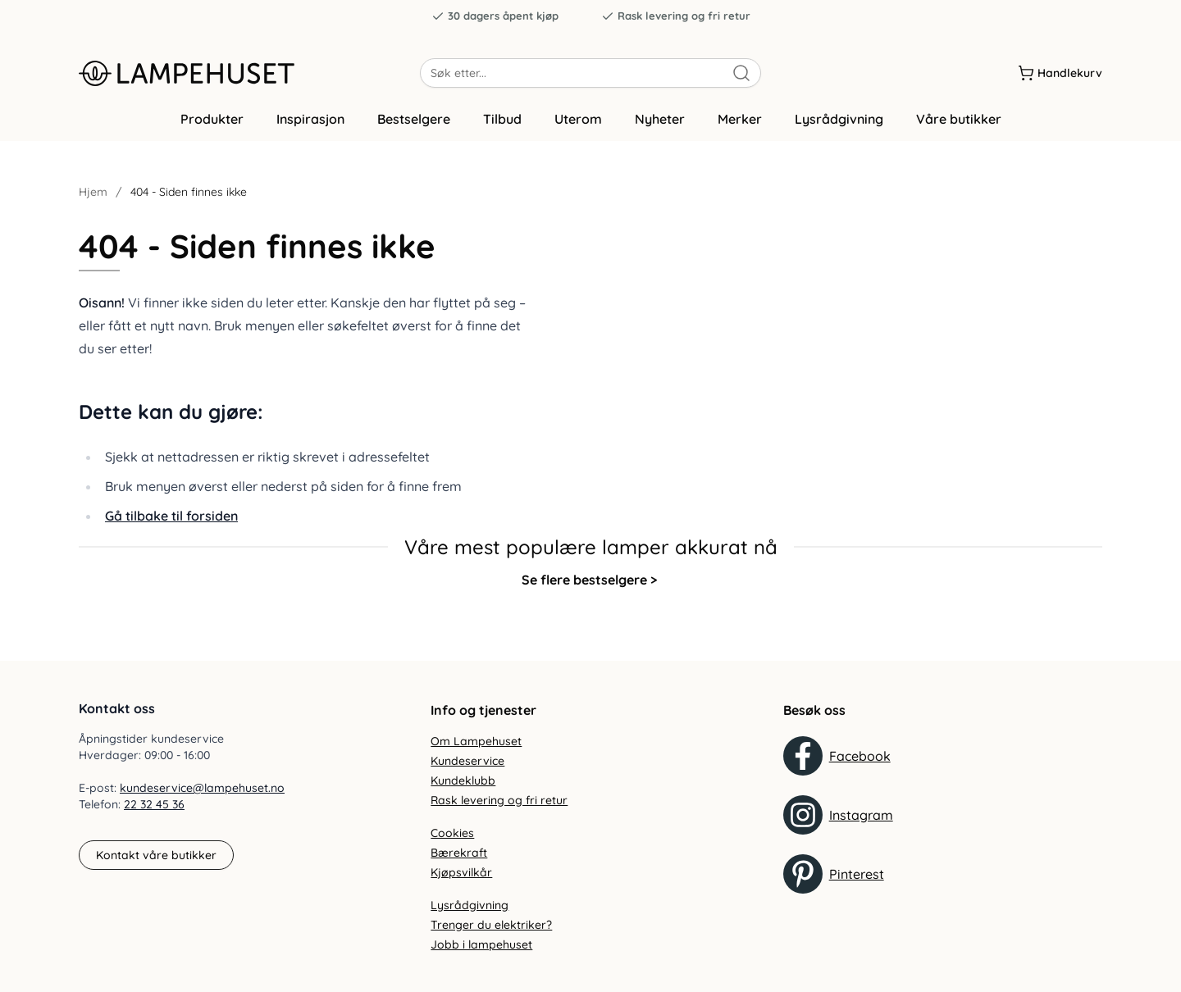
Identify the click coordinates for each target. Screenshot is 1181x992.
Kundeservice (467, 760)
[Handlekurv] (1060, 73)
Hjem (93, 198)
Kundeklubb (463, 780)
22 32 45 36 (154, 805)
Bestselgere (413, 125)
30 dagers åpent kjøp (495, 16)
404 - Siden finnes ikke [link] (188, 198)
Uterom (578, 125)
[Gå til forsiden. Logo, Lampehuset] (249, 72)
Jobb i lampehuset (481, 944)
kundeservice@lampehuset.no (202, 788)
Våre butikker (958, 125)
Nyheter (660, 125)
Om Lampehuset (476, 741)
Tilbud (502, 125)
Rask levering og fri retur (675, 16)
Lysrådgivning (839, 125)
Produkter (212, 125)
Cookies (452, 833)
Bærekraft (459, 852)
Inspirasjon (310, 125)
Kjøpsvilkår (461, 872)
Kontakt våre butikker (156, 855)
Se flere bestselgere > (589, 585)
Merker (740, 125)
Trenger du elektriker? (491, 924)
